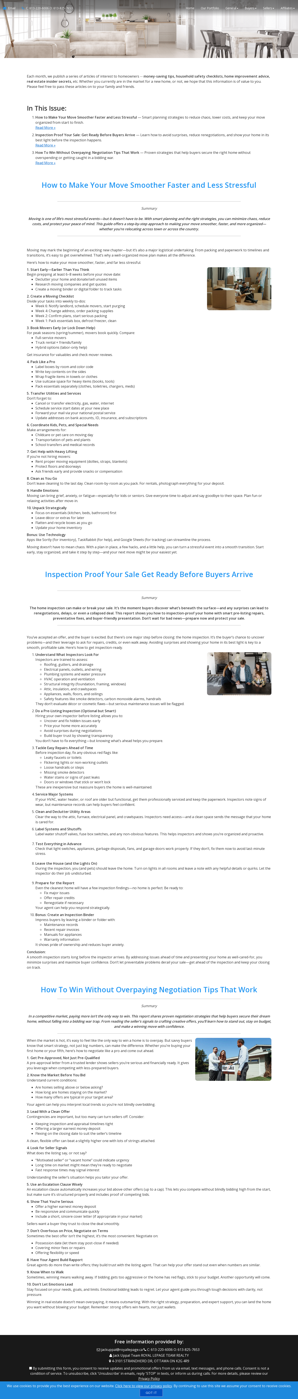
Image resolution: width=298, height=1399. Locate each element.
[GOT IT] (151, 1392)
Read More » (45, 127)
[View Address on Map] (149, 1359)
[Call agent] (46, 8)
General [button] (231, 8)
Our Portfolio (210, 8)
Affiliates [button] (288, 8)
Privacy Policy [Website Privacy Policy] (149, 1376)
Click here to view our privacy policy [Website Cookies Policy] (143, 1386)
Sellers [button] (268, 8)
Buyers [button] (251, 8)
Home (190, 8)
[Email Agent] (11, 8)
